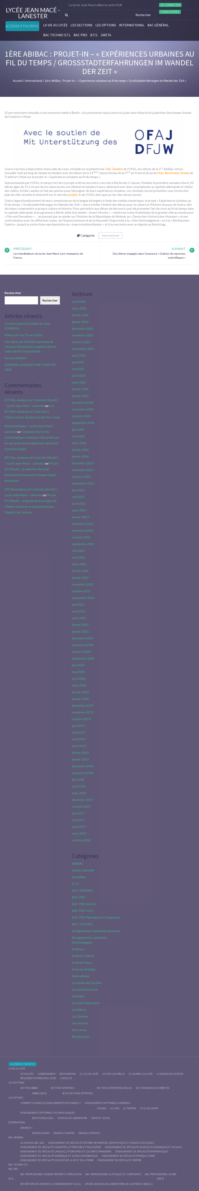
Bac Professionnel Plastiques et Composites (113, 1174)
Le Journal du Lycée (85, 989)
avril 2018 (78, 786)
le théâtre (78, 996)
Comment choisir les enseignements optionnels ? (50, 1103)
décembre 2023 (82, 463)
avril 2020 (78, 678)
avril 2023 (78, 503)
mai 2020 (78, 672)
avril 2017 (78, 826)
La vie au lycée (55, 25)
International (131, 25)
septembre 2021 (83, 598)
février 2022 (80, 571)
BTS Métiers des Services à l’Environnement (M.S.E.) (50, 1184)
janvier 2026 (80, 322)
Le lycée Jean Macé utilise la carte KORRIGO (103, 5)
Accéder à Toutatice (22, 26)
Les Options (105, 25)
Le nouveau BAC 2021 (32, 1142)
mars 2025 (79, 382)
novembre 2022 (82, 530)
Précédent (22, 248)
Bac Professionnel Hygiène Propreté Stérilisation (51, 1174)
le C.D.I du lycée (89, 1074)
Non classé (79, 1030)
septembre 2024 (83, 423)
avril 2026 (78, 301)
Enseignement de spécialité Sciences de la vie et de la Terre (57, 1160)
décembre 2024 (82, 402)
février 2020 (80, 692)
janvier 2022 (80, 577)
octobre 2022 (81, 537)
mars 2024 (79, 443)
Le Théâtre (129, 1108)
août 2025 (79, 355)
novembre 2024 (82, 409)
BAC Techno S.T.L (57, 35)
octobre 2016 (81, 840)
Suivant (179, 248)
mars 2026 (79, 308)
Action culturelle (83, 870)
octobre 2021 (81, 591)
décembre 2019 (82, 705)
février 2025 (80, 389)
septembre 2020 (83, 658)
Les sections (81, 25)
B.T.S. (94, 35)
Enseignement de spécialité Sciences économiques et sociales (143, 1147)
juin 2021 (78, 604)
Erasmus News (82, 962)
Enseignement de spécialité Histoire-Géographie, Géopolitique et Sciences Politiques (101, 1142)
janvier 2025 (80, 396)
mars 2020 (79, 685)
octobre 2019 (81, 719)
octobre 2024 (81, 416)
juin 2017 (78, 813)
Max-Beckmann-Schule (173, 173)
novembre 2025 (82, 335)
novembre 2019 (82, 712)
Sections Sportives (62, 1088)
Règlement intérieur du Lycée (38, 1078)
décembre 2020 (82, 638)
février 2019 (80, 752)
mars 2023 (79, 510)
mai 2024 (78, 436)
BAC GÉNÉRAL (158, 25)
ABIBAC (78, 863)
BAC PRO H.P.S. (83, 910)
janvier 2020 (80, 699)
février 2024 (80, 449)
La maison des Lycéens (87, 982)
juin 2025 (78, 362)
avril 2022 (78, 557)
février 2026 (80, 315)
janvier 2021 (80, 631)
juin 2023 (78, 490)
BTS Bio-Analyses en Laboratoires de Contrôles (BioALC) (119, 1184)
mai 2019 (78, 732)
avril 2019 (78, 739)
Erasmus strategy (83, 969)
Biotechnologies (42, 1118)
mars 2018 (79, 793)
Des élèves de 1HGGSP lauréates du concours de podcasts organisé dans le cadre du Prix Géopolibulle (30, 346)
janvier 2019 (80, 759)
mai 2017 (78, 820)
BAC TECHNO (82, 924)
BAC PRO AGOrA (84, 904)
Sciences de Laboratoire (72, 1118)
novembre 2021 (82, 584)
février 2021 (80, 624)
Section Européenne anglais (114, 1088)
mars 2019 (79, 746)
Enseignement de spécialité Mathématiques (142, 1151)
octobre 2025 (81, 342)
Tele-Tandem (114, 169)
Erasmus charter (63, 1133)
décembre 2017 (82, 800)
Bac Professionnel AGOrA (160, 1174)
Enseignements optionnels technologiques (47, 1112)
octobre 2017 (81, 806)
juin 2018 (78, 779)
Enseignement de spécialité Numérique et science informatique (59, 1156)
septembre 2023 (83, 483)
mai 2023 (78, 497)
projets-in (74, 194)
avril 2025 (78, 375)
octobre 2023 (81, 476)
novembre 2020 (82, 645)
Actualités (79, 877)
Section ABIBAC (16, 358)
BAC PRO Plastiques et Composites (96, 917)
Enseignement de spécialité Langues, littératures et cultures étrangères (66, 1151)
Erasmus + (79, 949)
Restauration (80, 1036)
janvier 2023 (80, 517)
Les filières (79, 1009)
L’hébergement (47, 1074)
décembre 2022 (82, 524)
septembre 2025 (83, 348)
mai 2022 (78, 550)
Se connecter (170, 5)
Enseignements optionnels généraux (96, 931)
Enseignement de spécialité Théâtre (119, 1160)
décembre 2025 (82, 328)
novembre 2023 (82, 470)
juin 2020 (78, 665)
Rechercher (13, 293)
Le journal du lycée (141, 1074)
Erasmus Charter (83, 956)
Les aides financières (86, 1003)
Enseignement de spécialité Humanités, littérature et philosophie (60, 1147)
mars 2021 (79, 618)
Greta (106, 35)
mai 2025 (78, 369)
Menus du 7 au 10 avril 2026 (23, 335)
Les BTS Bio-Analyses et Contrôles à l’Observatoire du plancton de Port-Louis (32, 411)
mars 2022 (79, 564)
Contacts (66, 1078)
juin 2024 (78, 429)
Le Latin (114, 1108)
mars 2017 (79, 833)
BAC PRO (80, 35)
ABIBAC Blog (39, 1093)
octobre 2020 (81, 651)
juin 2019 (78, 725)
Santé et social (100, 1118)
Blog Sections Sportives (78, 1093)
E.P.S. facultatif (149, 1108)
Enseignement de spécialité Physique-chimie (128, 1156)
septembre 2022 (83, 544)
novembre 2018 (82, 773)
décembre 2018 (82, 766)
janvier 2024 (80, 456)
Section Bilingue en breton (152, 1088)
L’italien (101, 1108)
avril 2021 (78, 611)
